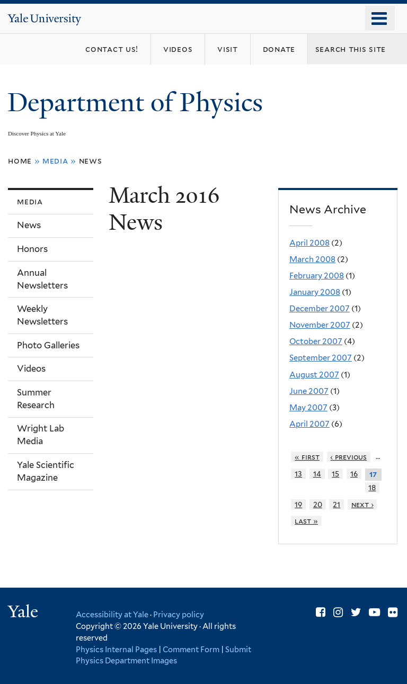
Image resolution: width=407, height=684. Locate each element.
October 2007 (315, 341)
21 (336, 504)
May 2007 (308, 407)
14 (317, 474)
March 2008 (312, 259)
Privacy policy (178, 614)
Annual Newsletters (42, 279)
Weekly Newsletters (42, 315)
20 (317, 504)
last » (306, 521)
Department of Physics (138, 102)
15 (335, 474)
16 (354, 474)
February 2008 (316, 276)
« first (307, 457)
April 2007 (309, 424)
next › (362, 504)
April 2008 (309, 243)
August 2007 (314, 375)
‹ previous (348, 457)
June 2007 (309, 391)
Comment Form (191, 649)
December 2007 (319, 308)
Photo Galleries (48, 345)
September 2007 (320, 358)
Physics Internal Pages (116, 649)
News (90, 161)
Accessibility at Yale (112, 614)
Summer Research (36, 398)
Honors (32, 249)
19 (298, 504)
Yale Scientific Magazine (45, 471)
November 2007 (319, 325)
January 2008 (314, 292)
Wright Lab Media (40, 434)
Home (20, 161)
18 (372, 487)
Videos (31, 368)
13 (298, 474)
